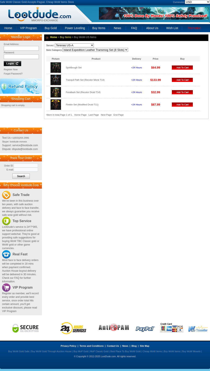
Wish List (172, 28)
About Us (152, 28)
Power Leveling (75, 28)
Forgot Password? (13, 73)
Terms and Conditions (91, 346)
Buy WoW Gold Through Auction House (51, 351)
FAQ (134, 28)
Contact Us (113, 346)
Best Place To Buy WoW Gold (125, 351)
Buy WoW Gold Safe (18, 351)
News (117, 28)
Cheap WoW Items (152, 351)
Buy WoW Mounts (191, 351)
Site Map (144, 346)
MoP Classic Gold (99, 351)
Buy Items (98, 28)
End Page (118, 115)
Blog (133, 346)
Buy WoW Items (172, 351)
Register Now (11, 69)
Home (8, 28)
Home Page (80, 115)
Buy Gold (51, 28)
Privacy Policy (68, 346)
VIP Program (28, 28)
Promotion (194, 28)
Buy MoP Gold (80, 351)
